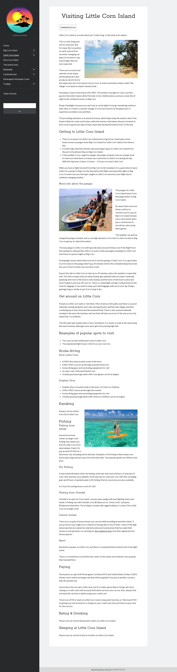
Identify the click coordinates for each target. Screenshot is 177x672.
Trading (6, 84)
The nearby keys (10, 64)
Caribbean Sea (10, 74)
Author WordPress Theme (100, 670)
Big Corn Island (10, 50)
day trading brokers (104, 531)
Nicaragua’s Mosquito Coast (16, 79)
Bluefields (7, 69)
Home (6, 45)
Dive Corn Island (10, 60)
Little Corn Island (11, 55)
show (72, 27)
